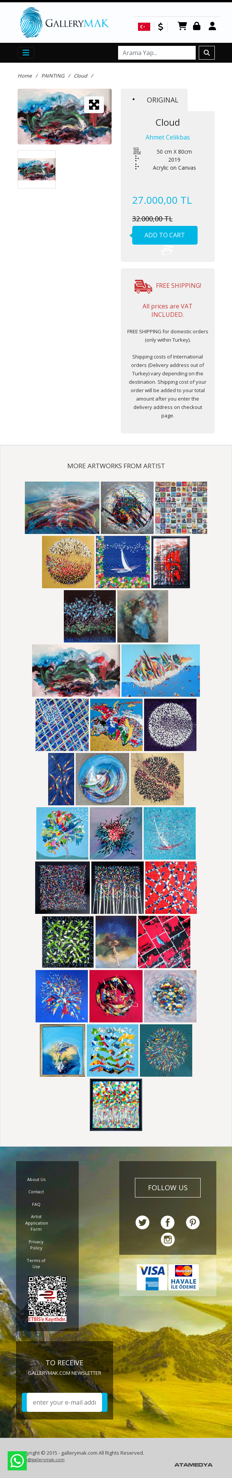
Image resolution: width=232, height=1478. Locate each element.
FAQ (36, 1204)
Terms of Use (36, 1263)
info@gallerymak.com (42, 1459)
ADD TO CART (158, 238)
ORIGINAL (156, 99)
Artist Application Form (36, 1223)
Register (214, 26)
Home (25, 75)
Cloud (80, 75)
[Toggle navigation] (26, 52)
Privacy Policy (36, 1245)
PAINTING (52, 75)
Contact (36, 1191)
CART (182, 26)
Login (198, 26)
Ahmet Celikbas (168, 137)
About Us (36, 1179)
